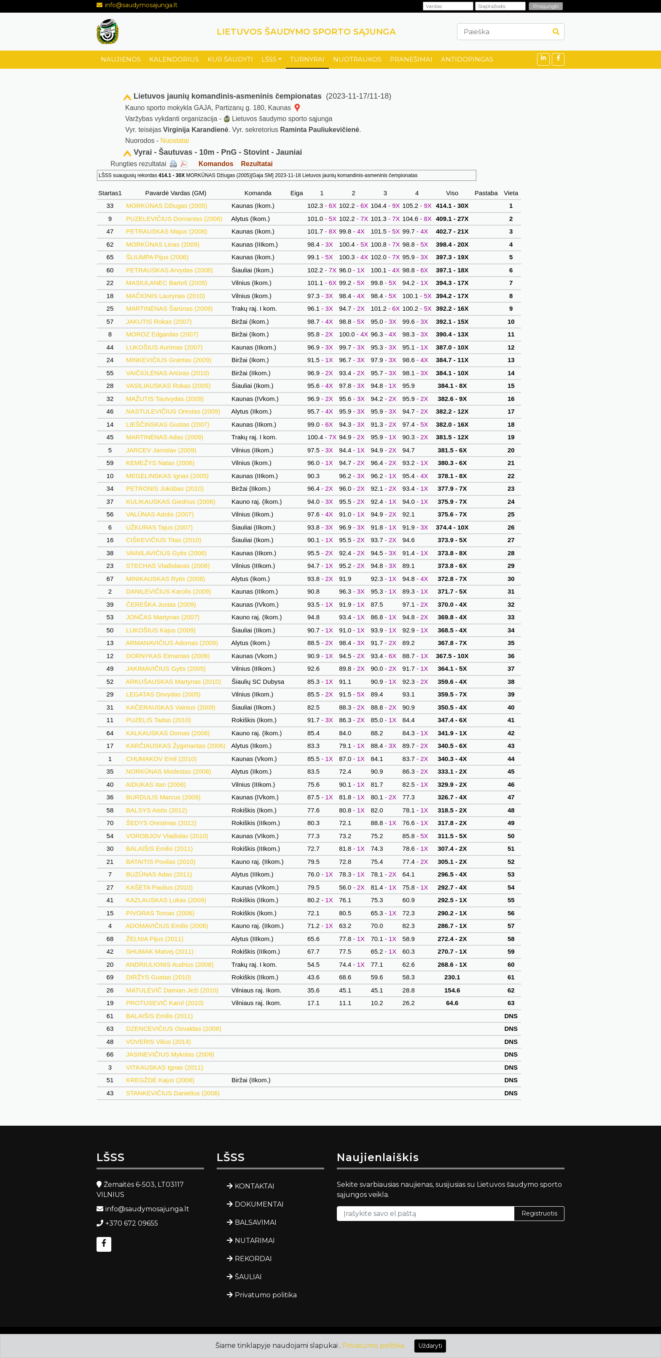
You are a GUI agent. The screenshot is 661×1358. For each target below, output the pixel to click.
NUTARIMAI (255, 1241)
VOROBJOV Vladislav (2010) (167, 835)
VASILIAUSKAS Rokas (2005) (168, 385)
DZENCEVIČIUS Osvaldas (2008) (173, 1028)
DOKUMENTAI (259, 1204)
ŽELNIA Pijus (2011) (154, 938)
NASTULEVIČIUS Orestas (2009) (173, 411)
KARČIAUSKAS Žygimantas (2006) (175, 745)
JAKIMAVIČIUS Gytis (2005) (165, 668)
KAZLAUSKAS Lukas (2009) (166, 900)
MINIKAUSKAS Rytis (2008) (165, 578)
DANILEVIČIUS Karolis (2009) (168, 591)
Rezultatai (257, 163)
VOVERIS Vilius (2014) (158, 1041)
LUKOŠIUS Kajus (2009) (160, 630)
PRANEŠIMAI (411, 59)
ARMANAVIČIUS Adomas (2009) (172, 642)
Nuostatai (175, 140)
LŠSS (269, 59)
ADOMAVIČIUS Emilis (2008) (167, 925)
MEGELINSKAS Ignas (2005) (167, 475)
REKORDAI (253, 1259)
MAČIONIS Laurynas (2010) (165, 295)
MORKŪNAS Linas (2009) (163, 244)
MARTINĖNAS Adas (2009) (164, 437)
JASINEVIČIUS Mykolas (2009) (170, 1054)
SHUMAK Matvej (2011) (159, 951)
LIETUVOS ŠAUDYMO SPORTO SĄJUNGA (306, 32)
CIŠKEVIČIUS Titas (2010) (163, 539)
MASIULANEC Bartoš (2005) (166, 282)
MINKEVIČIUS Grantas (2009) (168, 359)
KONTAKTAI (254, 1186)
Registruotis (539, 1213)
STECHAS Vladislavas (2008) (168, 565)
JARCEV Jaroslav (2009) (161, 450)
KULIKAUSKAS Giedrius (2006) (170, 501)
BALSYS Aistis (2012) (156, 810)
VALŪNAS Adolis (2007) (160, 514)
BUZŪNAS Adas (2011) (159, 874)
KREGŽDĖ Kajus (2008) (160, 1080)
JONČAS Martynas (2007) (163, 617)
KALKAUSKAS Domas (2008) (168, 733)
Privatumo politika (266, 1295)
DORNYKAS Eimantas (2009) (168, 655)
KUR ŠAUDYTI (230, 59)
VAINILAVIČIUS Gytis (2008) (166, 553)
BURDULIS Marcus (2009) (163, 797)
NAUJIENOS (121, 59)
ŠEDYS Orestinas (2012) (161, 822)
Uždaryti (430, 1346)
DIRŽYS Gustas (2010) (158, 977)
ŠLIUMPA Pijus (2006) (157, 257)
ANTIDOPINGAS (467, 59)
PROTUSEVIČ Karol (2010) (165, 1002)
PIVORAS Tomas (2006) (160, 913)
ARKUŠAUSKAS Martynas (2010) (173, 681)
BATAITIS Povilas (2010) (160, 861)
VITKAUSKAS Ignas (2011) (164, 1067)
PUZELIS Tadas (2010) (158, 719)
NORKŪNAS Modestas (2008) (168, 771)
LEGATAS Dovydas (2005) (163, 694)
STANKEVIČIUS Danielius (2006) (173, 1093)
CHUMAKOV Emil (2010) (161, 758)
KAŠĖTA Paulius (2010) (159, 887)
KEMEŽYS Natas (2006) (160, 462)
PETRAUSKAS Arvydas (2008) (169, 270)
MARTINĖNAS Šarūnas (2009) (169, 308)
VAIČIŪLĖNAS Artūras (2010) (167, 372)
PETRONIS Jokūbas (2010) (165, 488)
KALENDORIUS (174, 59)
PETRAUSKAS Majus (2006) (166, 231)
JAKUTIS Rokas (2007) (158, 321)
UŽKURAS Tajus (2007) (159, 527)
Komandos (216, 163)
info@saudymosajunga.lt (141, 5)
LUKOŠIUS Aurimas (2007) (164, 347)
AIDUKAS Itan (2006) (156, 784)
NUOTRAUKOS (357, 59)
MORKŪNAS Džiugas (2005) (166, 205)
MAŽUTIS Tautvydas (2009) (165, 398)
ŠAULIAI (248, 1277)
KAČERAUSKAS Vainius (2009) (171, 707)
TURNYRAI (307, 59)
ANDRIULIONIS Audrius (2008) (169, 964)
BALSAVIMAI (256, 1222)
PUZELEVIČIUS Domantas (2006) (174, 218)
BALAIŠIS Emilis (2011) (159, 848)
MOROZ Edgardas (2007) (162, 334)
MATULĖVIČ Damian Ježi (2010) (172, 990)
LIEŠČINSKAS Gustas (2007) (167, 424)
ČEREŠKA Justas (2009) (161, 604)
